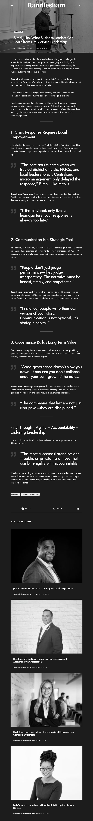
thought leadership (30, 494)
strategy (15, 494)
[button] (11, 5)
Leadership (18, 32)
